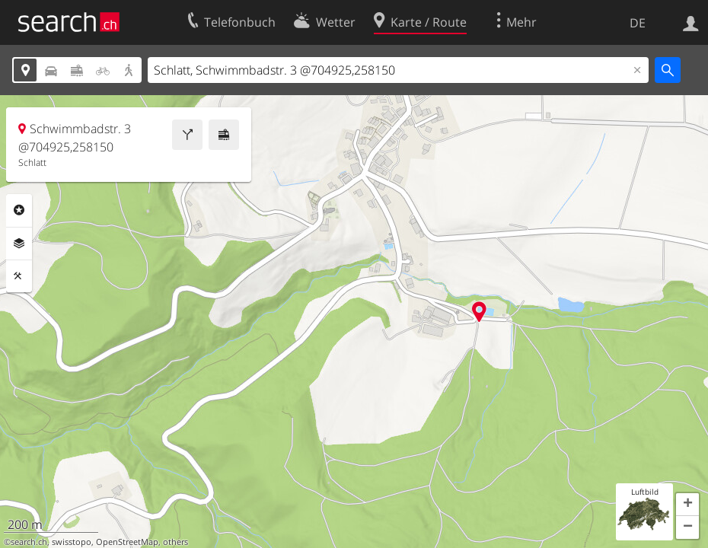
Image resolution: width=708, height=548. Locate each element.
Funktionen (19, 276)
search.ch (29, 542)
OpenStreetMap (127, 542)
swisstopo (71, 542)
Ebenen (19, 244)
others (175, 542)
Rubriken (19, 210)
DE (638, 22)
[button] (687, 504)
